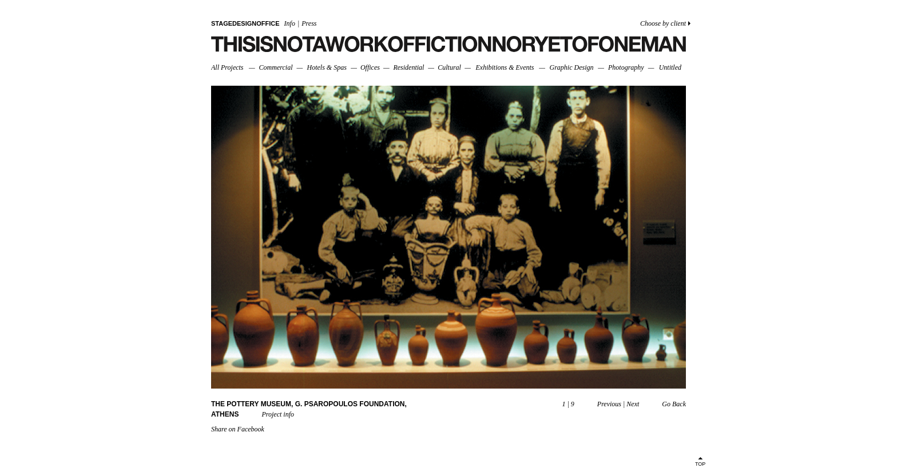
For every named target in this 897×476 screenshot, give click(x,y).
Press (308, 23)
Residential (408, 67)
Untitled (670, 67)
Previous (609, 404)
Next (632, 404)
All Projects (227, 67)
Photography (626, 67)
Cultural (449, 67)
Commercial (276, 67)
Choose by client (663, 23)
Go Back (674, 404)
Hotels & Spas (327, 67)
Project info (277, 414)
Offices (370, 67)
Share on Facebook (237, 429)
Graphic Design (571, 67)
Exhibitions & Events (504, 67)
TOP (700, 464)
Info (289, 23)
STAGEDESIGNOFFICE (245, 23)
